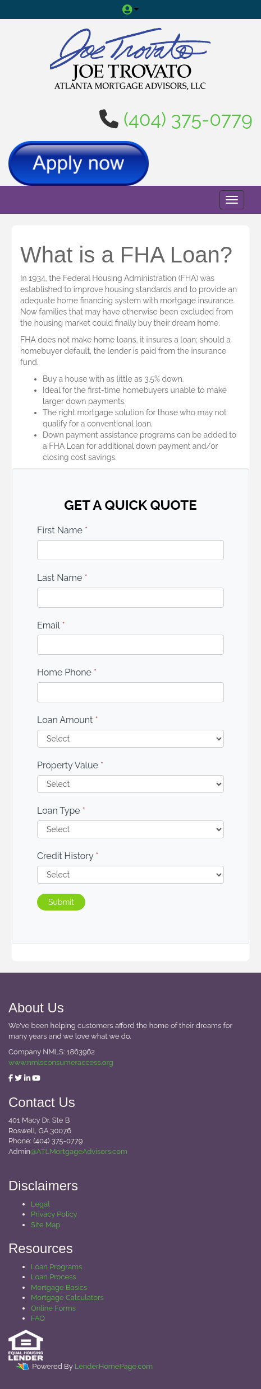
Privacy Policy (54, 1214)
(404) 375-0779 (188, 119)
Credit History (67, 856)
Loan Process (53, 1277)
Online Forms (53, 1308)
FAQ (38, 1318)
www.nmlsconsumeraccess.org (60, 1062)
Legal (40, 1204)
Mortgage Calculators (67, 1297)
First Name (62, 530)
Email (51, 625)
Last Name (62, 578)
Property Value (70, 765)
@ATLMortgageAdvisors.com (78, 1151)
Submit (61, 902)
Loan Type (61, 810)
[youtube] (36, 1078)
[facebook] (10, 1078)
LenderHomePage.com (114, 1366)
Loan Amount (67, 720)
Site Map (45, 1225)
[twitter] (18, 1078)
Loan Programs (56, 1267)
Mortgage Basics (59, 1287)
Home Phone (67, 672)
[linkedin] (27, 1078)
